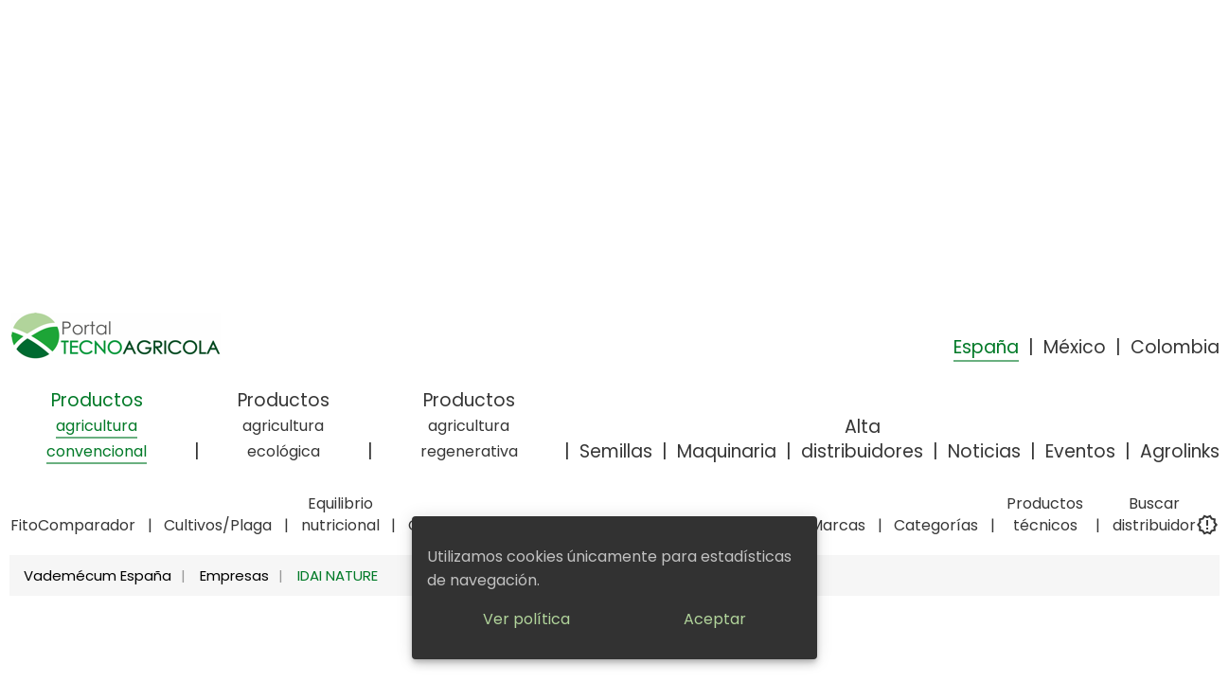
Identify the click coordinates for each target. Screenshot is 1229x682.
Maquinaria (726, 451)
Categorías (936, 525)
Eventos (1080, 451)
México (1074, 347)
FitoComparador (72, 525)
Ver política (526, 619)
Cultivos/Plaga (218, 525)
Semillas (615, 451)
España (986, 347)
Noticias (984, 451)
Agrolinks (1180, 451)
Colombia (1175, 347)
